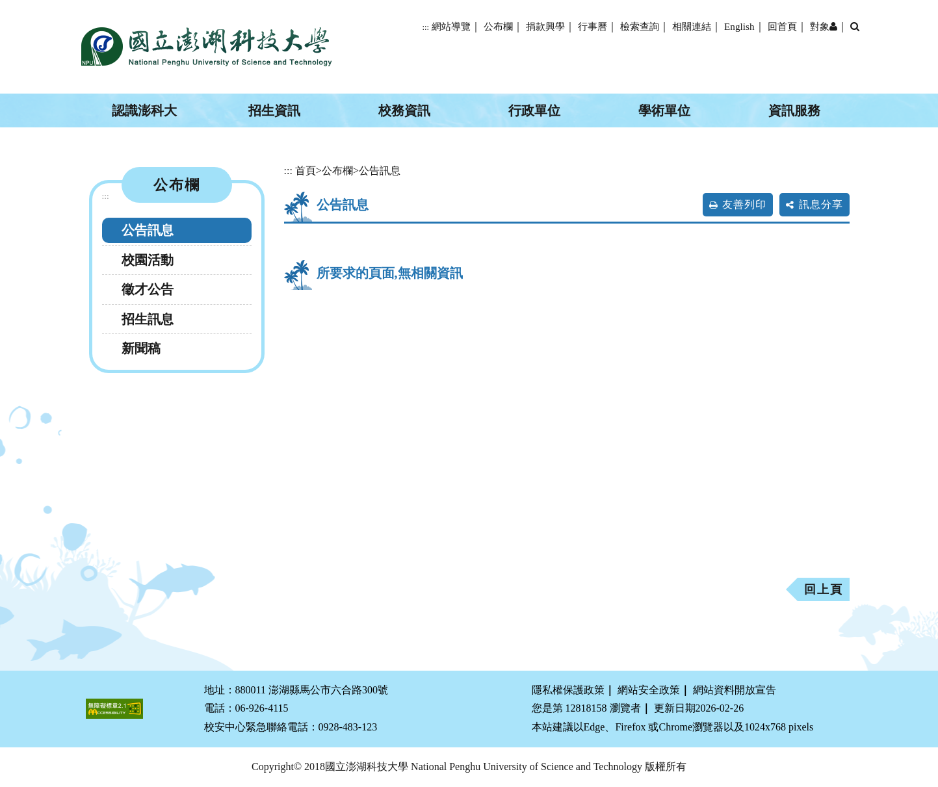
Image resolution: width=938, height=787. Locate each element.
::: (425, 27)
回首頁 (782, 26)
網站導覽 (451, 26)
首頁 (305, 170)
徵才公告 (148, 289)
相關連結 (691, 26)
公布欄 (498, 26)
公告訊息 (148, 230)
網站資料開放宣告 (734, 689)
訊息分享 (821, 204)
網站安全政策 (649, 689)
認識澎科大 (144, 110)
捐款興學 (545, 26)
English (739, 26)
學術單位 (664, 110)
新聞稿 (141, 348)
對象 (823, 26)
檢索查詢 (639, 26)
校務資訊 (404, 110)
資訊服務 (794, 110)
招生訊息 (148, 319)
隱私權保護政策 (568, 689)
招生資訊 (274, 110)
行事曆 (592, 26)
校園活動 (148, 260)
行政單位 (534, 110)
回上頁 (823, 589)
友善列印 (744, 204)
